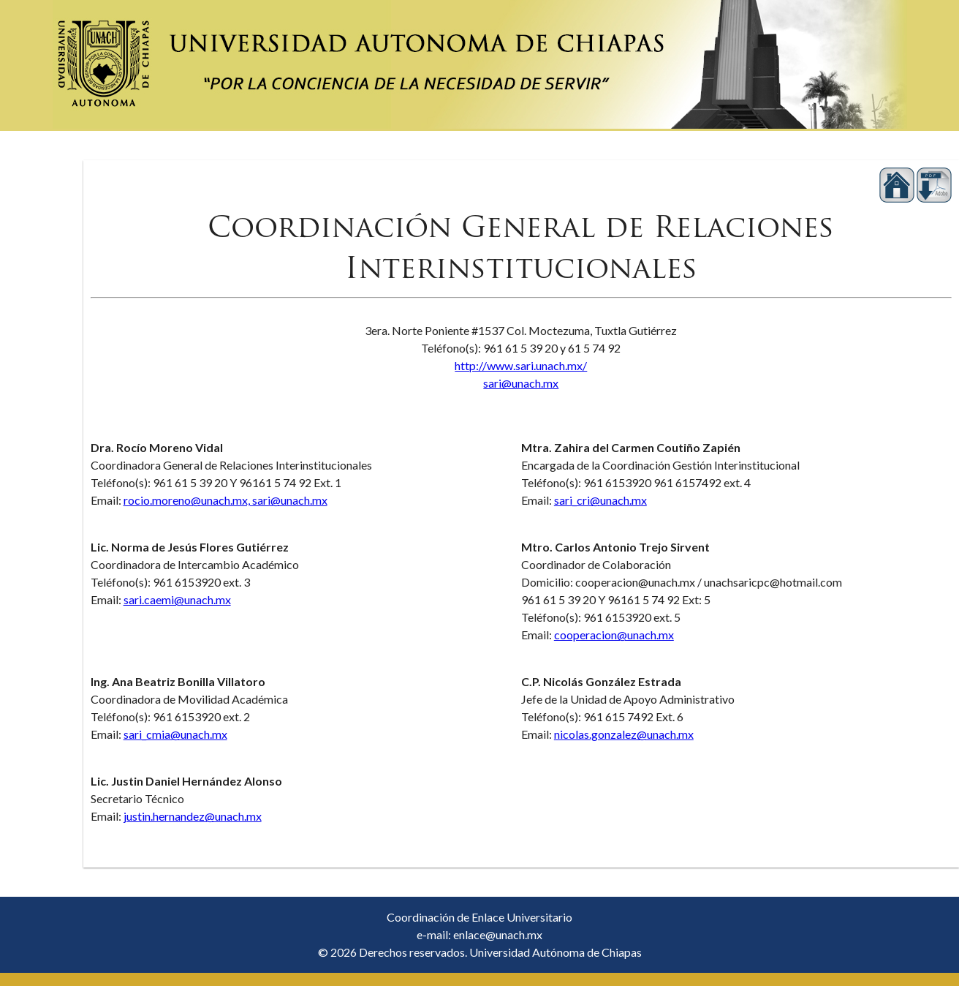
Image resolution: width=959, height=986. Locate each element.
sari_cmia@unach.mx (175, 734)
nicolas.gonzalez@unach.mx (624, 734)
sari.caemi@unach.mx (177, 599)
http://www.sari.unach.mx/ (521, 365)
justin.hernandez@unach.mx (193, 816)
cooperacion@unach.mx (614, 634)
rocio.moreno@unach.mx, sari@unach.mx (225, 500)
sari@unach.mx (520, 383)
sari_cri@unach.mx (600, 500)
